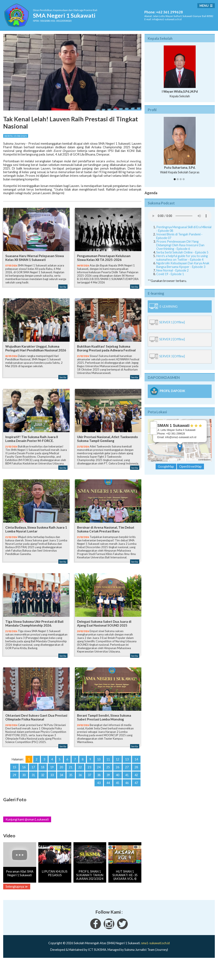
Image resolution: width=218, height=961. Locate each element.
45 (117, 783)
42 (136, 775)
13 (127, 759)
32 (42, 775)
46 (127, 783)
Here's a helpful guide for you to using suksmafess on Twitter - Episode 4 (182, 257)
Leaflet (173, 459)
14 (136, 759)
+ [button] (153, 425)
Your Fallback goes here (180, 216)
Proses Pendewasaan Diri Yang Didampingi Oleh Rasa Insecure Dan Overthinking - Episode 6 (180, 245)
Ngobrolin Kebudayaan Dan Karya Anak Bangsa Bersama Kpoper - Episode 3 (182, 265)
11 (108, 759)
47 (136, 783)
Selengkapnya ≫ (17, 886)
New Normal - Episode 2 (172, 270)
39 (108, 775)
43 (98, 783)
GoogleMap (166, 466)
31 (33, 775)
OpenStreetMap (189, 459)
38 (98, 775)
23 (89, 767)
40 (117, 775)
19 (52, 767)
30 (24, 775)
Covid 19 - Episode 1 (170, 274)
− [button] (153, 431)
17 (33, 767)
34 (61, 775)
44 (108, 783)
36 (80, 775)
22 (80, 767)
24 (98, 767)
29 (14, 775)
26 (117, 767)
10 (98, 759)
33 (52, 775)
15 (14, 767)
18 (42, 767)
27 (127, 767)
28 (136, 767)
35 (70, 775)
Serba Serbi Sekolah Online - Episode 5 (182, 252)
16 (24, 767)
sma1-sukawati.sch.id (155, 943)
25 (108, 767)
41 (127, 775)
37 (89, 775)
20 (61, 767)
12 (117, 759)
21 (70, 767)
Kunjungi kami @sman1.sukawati (27, 819)
